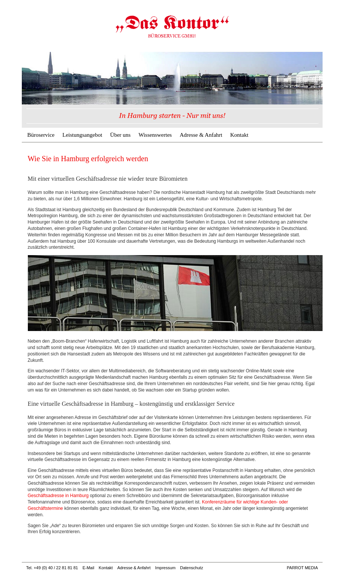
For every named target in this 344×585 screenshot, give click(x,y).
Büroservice (41, 135)
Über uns (120, 135)
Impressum (165, 567)
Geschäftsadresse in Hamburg (58, 495)
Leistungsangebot (82, 135)
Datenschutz (191, 567)
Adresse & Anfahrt (201, 135)
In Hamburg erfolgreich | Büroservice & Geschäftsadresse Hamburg (172, 26)
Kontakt (239, 135)
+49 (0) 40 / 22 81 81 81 (56, 567)
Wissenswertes (155, 135)
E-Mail (88, 567)
